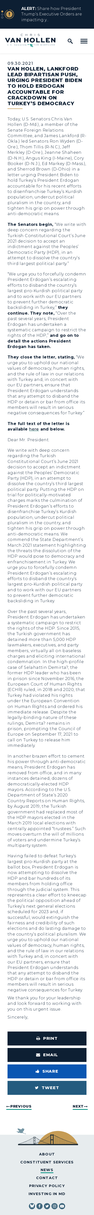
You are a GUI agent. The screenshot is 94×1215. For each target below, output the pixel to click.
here (34, 429)
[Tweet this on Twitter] (47, 1088)
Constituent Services (47, 1162)
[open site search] (70, 41)
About (47, 1154)
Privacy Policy (47, 1186)
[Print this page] (47, 1038)
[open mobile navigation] (84, 41)
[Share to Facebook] (47, 1071)
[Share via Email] (47, 1055)
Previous (21, 1106)
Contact (47, 1178)
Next (78, 1106)
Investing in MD (47, 1194)
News (47, 1170)
